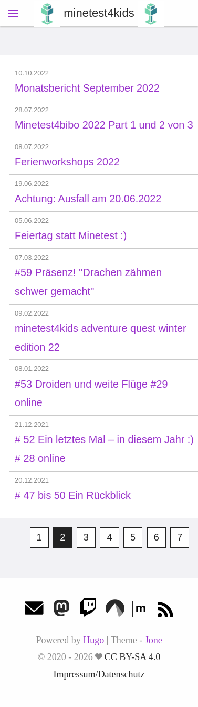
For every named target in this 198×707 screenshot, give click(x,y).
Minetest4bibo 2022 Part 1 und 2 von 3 (104, 125)
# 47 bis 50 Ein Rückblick (73, 495)
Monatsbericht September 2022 (87, 88)
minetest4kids (99, 12)
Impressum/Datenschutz (99, 674)
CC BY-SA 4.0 (133, 657)
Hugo (93, 640)
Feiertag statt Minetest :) (71, 235)
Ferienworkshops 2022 (67, 162)
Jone (153, 640)
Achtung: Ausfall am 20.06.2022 (88, 198)
